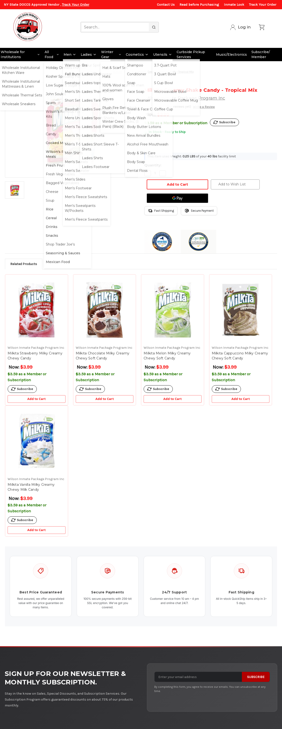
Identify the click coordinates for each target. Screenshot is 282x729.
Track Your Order (75, 4)
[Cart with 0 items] (261, 27)
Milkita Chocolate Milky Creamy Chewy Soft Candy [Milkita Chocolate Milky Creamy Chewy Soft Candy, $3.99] (103, 355)
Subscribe (255, 677)
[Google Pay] (177, 198)
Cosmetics (137, 54)
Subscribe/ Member (260, 54)
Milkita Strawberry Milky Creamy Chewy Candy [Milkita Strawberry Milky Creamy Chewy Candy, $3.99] (35, 355)
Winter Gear (111, 54)
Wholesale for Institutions (20, 54)
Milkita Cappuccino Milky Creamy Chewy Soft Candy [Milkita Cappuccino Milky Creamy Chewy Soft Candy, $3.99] (240, 355)
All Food (52, 54)
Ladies (89, 54)
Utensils (162, 54)
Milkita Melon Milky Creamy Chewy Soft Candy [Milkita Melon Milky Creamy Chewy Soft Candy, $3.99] (167, 355)
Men (70, 54)
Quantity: (152, 165)
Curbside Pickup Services (191, 54)
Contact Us (166, 4)
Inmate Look (234, 4)
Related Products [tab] (23, 264)
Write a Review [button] (204, 107)
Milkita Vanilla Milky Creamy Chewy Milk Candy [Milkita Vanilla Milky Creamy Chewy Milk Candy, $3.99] (31, 487)
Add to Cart (36, 399)
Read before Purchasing (199, 4)
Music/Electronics (231, 54)
